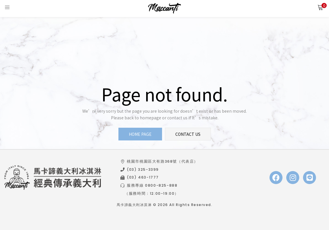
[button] (320, 7)
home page (140, 134)
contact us (187, 134)
